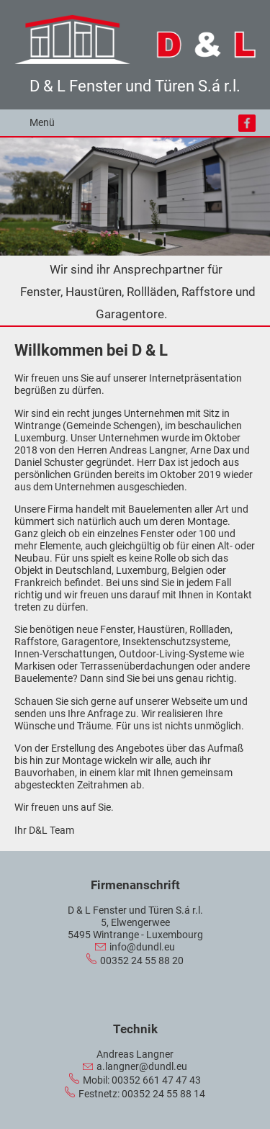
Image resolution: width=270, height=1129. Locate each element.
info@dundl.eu (142, 947)
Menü (42, 123)
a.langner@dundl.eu (141, 1067)
